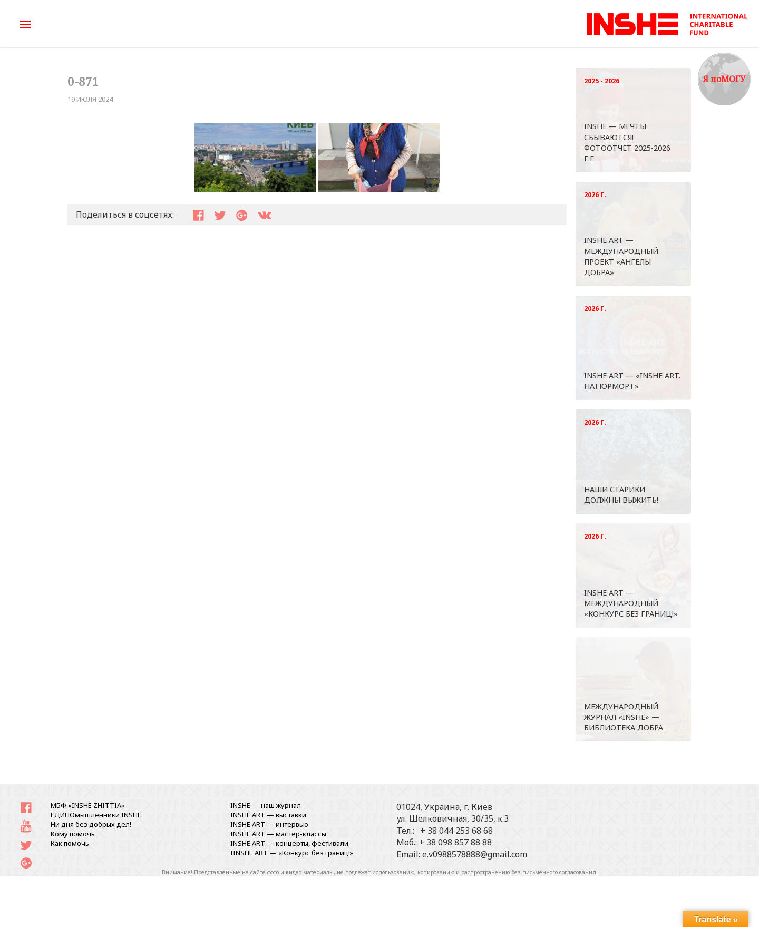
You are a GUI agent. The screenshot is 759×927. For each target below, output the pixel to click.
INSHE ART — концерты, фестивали (289, 843)
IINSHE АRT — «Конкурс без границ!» (291, 852)
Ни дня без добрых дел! (91, 824)
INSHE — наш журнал (265, 805)
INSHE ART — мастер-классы (278, 833)
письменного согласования (559, 872)
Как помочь (70, 843)
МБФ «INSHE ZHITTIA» (87, 805)
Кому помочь (73, 833)
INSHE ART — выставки (268, 814)
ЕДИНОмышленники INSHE (96, 814)
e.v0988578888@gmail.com (474, 854)
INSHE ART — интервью (269, 824)
